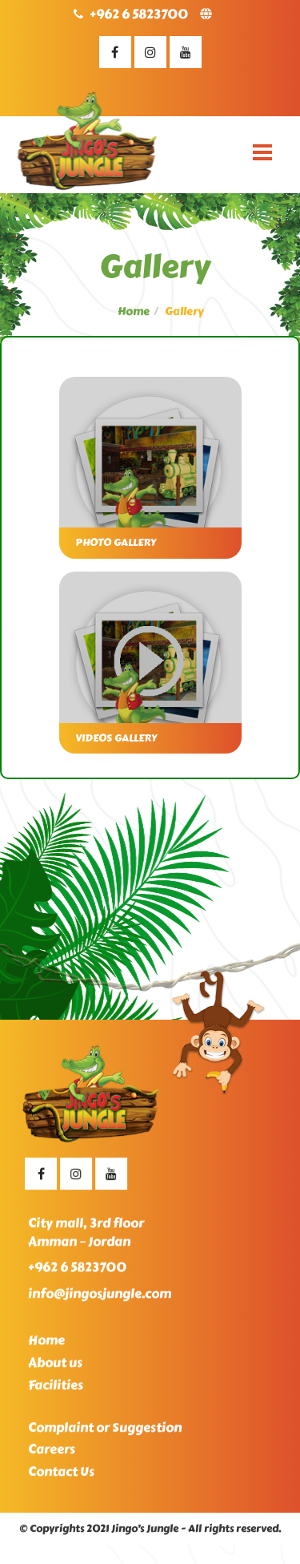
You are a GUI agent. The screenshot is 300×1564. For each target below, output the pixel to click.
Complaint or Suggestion (105, 1431)
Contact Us (61, 1476)
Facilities (55, 1389)
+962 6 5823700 (139, 14)
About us (55, 1366)
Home (134, 311)
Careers (51, 1454)
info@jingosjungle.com (99, 1298)
